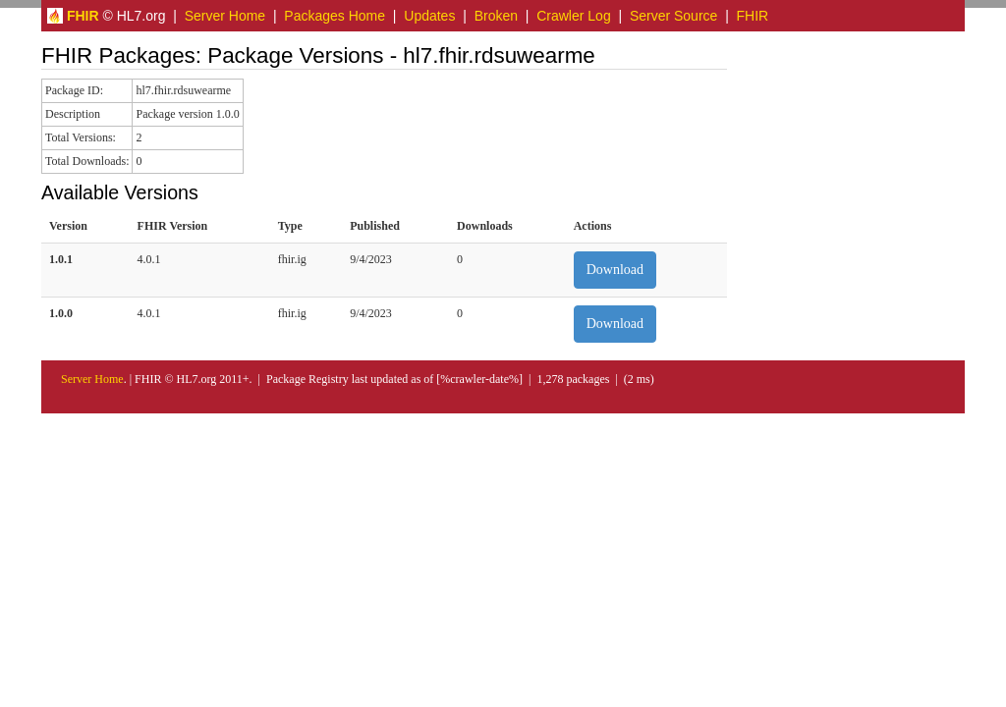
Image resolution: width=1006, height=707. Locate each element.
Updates (429, 16)
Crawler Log (573, 16)
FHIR (753, 16)
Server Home (225, 16)
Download (615, 269)
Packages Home (334, 16)
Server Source (673, 16)
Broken (496, 16)
